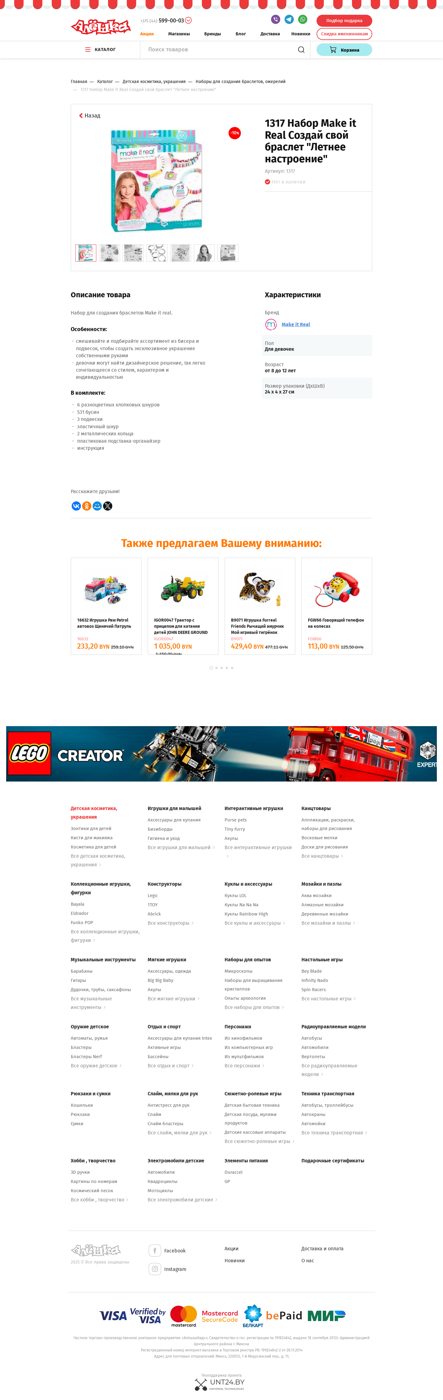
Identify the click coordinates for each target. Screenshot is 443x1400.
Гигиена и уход (164, 838)
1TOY (153, 905)
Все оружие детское (96, 1066)
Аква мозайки (316, 895)
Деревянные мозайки (324, 914)
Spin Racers (313, 989)
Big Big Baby (160, 980)
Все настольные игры (328, 999)
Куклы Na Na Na (241, 905)
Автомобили (315, 1047)
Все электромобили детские (182, 1200)
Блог (241, 34)
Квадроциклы (163, 1181)
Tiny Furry (235, 829)
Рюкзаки (80, 1114)
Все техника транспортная (334, 1133)
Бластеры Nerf (86, 1056)
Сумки (77, 1123)
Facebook (167, 1251)
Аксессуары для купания (174, 820)
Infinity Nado (314, 980)
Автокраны (313, 1114)
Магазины (179, 34)
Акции (147, 34)
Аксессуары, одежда (169, 971)
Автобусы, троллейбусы (327, 1105)
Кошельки (82, 1105)
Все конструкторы (171, 923)
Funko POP (82, 922)
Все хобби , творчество (99, 1200)
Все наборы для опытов (254, 1007)
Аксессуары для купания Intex (180, 1038)
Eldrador (80, 913)
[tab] (86, 253)
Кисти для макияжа (92, 837)
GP (227, 1181)
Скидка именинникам (344, 34)
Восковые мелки (319, 837)
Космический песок (92, 1190)
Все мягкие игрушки (173, 999)
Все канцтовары (322, 856)
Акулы (231, 838)
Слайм (154, 1114)
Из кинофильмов (243, 1038)
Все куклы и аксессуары (255, 923)
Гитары (78, 980)
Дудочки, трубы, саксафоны (101, 989)
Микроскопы (239, 971)
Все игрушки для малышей (181, 847)
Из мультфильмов (244, 1056)
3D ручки (80, 1172)
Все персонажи (244, 1066)
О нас (307, 1261)
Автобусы (311, 1038)
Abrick (154, 914)
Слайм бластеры (165, 1123)
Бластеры (81, 1047)
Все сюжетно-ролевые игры (259, 1141)
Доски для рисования (324, 847)
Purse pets (236, 820)
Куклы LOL (235, 895)
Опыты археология (245, 998)
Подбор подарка (344, 20)
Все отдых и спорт (171, 1066)
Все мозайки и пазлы (328, 923)
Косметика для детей (93, 847)
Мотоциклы (160, 1190)
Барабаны (82, 971)
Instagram (167, 1269)
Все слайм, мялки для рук (179, 1133)
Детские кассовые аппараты (255, 1132)
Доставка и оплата (322, 1249)
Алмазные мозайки (322, 905)
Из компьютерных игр (249, 1047)
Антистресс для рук (169, 1105)
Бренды (212, 34)
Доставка (270, 34)
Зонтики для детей (91, 828)
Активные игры (164, 1047)
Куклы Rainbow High (246, 914)
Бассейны (158, 1056)
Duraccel (233, 1172)
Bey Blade (311, 971)
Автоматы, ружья (89, 1038)
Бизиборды (160, 829)
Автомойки (313, 1123)
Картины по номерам (94, 1181)
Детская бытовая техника (252, 1105)
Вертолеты (313, 1056)
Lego (153, 895)
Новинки (300, 34)
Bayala (77, 904)
